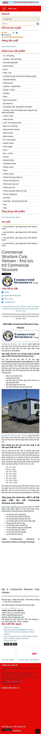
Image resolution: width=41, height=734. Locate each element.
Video (5, 208)
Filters (5, 97)
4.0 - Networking (8, 56)
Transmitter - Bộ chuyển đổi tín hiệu (15, 201)
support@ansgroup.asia (11, 295)
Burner (5, 69)
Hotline (5, 292)
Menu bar (12, 8)
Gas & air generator (10, 100)
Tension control (8, 167)
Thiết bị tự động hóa (10, 194)
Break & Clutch (8, 66)
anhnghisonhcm (8, 302)
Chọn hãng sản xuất (9, 46)
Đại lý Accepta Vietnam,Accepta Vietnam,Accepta (21, 636)
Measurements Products (11, 129)
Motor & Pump (8, 133)
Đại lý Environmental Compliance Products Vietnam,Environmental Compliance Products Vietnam (19, 632)
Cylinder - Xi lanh (9, 90)
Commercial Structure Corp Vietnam (14, 435)
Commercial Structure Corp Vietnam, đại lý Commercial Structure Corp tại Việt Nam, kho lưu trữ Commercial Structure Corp (20, 309)
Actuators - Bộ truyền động (12, 59)
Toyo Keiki (6, 198)
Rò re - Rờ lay (8, 153)
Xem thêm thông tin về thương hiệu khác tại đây (18, 605)
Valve (5, 204)
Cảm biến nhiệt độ (9, 79)
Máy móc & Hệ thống (10, 126)
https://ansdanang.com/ (16, 617)
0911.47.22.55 (12, 613)
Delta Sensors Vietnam (11, 627)
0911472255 (7, 299)
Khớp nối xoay (8, 119)
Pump (5, 150)
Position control (8, 143)
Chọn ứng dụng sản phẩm (11, 217)
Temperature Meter (9, 163)
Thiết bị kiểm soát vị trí (11, 184)
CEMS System (8, 83)
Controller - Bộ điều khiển (12, 86)
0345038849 (7, 35)
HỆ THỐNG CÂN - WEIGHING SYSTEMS (17, 107)
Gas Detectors (8, 103)
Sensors (6, 157)
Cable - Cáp (7, 73)
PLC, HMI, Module (9, 140)
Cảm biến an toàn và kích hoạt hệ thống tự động (19, 76)
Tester (5, 170)
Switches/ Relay (8, 160)
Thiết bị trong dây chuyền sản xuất (15, 191)
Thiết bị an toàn (8, 174)
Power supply (7, 146)
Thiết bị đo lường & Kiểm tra (12, 177)
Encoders (6, 93)
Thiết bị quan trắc (9, 187)
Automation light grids (10, 62)
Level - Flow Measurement (12, 123)
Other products (8, 136)
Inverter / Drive (8, 116)
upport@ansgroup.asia (15, 615)
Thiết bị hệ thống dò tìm (11, 181)
